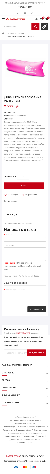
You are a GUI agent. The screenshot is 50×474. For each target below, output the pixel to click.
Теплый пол (8, 430)
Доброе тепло (15, 440)
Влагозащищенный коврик (14, 427)
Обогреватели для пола (24, 424)
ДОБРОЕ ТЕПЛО (13, 456)
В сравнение (31, 195)
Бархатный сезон (25, 443)
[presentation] (24, 297)
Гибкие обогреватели (24, 417)
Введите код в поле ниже (15, 290)
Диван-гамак (29, 436)
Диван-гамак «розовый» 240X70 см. (20, 37)
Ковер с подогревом (37, 427)
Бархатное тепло (32, 440)
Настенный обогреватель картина (24, 420)
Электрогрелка (40, 430)
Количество (10, 176)
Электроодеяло (33, 433)
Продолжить (36, 309)
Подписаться (36, 353)
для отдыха (11, 201)
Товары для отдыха (16, 33)
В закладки (13, 195)
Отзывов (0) (10, 214)
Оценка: (8, 276)
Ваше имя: (9, 235)
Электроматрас (16, 433)
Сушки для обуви (23, 430)
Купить (25, 186)
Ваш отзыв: (9, 245)
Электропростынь (13, 436)
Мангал (41, 436)
